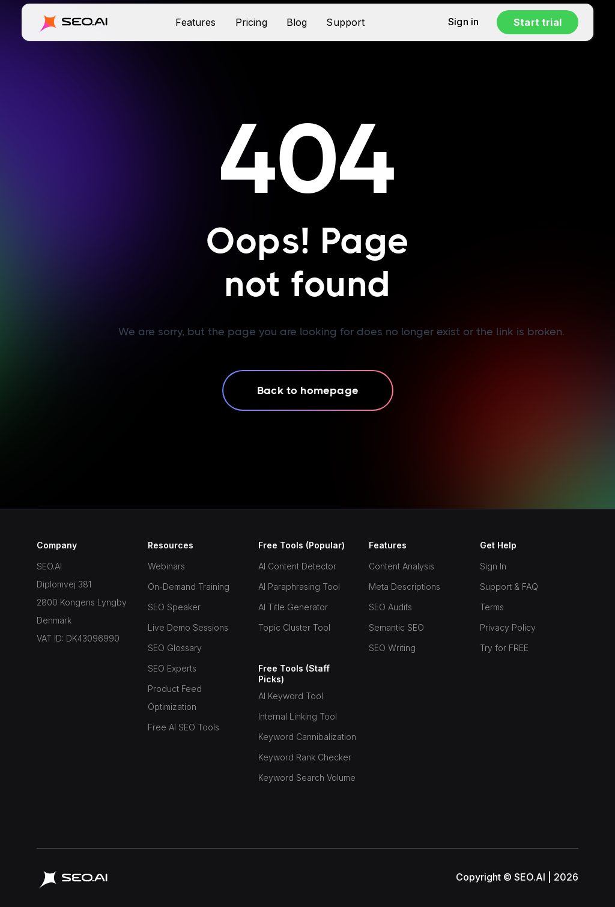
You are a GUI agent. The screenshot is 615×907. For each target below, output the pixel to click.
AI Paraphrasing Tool (299, 586)
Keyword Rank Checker (304, 757)
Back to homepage (308, 390)
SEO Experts (172, 668)
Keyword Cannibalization (307, 737)
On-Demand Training (188, 586)
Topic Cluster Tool (294, 627)
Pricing (251, 22)
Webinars (166, 566)
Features (195, 22)
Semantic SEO (396, 627)
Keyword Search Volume (307, 777)
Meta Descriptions (404, 586)
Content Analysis (401, 566)
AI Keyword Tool (290, 696)
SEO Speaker (174, 607)
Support (345, 22)
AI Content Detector (297, 566)
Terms (492, 607)
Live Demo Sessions (188, 627)
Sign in (463, 22)
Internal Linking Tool (297, 716)
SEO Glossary (175, 648)
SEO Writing (392, 648)
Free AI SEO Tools (183, 727)
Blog (297, 22)
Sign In (493, 566)
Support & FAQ (509, 586)
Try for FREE (504, 648)
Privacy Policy (508, 627)
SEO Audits (390, 607)
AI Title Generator (293, 607)
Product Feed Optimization (175, 698)
